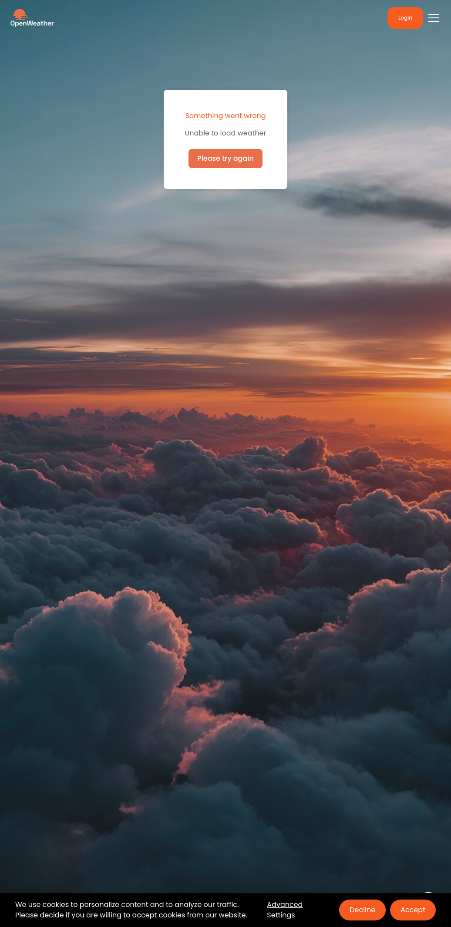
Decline (362, 910)
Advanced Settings (285, 910)
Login (405, 17)
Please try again (225, 158)
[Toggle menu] (434, 18)
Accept (413, 910)
